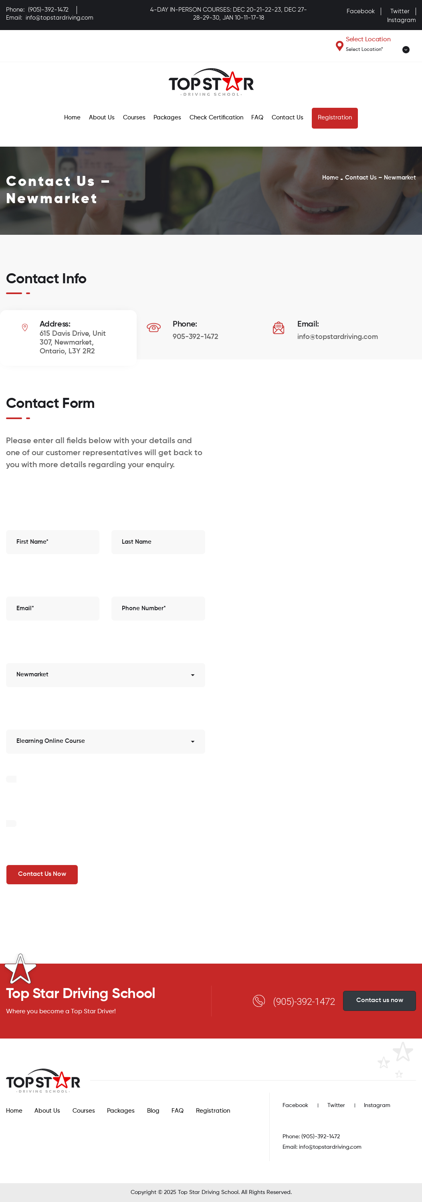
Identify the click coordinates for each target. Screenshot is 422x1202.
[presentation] (67, 800)
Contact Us (287, 118)
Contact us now (379, 1000)
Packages (167, 118)
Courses (134, 118)
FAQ (257, 118)
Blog (153, 1111)
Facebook (361, 11)
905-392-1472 (195, 337)
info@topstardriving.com (59, 18)
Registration (335, 118)
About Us (102, 118)
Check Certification (216, 118)
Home (72, 118)
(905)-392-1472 (48, 10)
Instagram (401, 20)
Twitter (400, 11)
